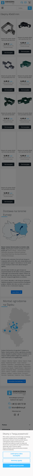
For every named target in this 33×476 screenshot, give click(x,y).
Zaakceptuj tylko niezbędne (16, 455)
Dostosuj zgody (16, 460)
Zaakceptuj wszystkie (16, 465)
